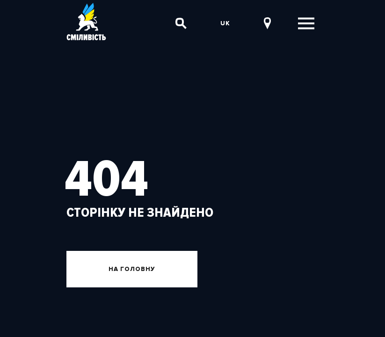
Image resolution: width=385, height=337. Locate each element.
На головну (132, 269)
